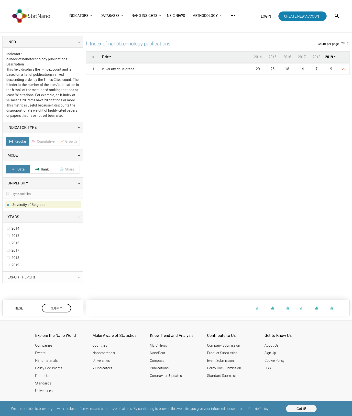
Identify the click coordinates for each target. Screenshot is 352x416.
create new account (302, 16)
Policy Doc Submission (224, 368)
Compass (157, 360)
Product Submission (222, 353)
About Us (271, 345)
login (266, 16)
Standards (43, 383)
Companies (43, 345)
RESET (20, 308)
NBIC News (158, 345)
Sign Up (270, 353)
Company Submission (223, 345)
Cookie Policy (258, 408)
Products (42, 375)
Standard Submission (223, 375)
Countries (99, 345)
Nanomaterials (46, 360)
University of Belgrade (117, 69)
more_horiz (233, 15)
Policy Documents (48, 368)
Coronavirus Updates (166, 375)
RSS (267, 368)
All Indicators (102, 368)
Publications (159, 368)
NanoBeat (157, 353)
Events (40, 353)
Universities (44, 390)
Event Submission (220, 360)
